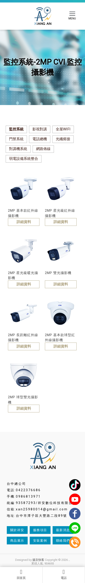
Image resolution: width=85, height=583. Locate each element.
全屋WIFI (63, 129)
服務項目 (40, 530)
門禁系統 (16, 139)
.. (69, 560)
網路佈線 (43, 149)
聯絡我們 (63, 540)
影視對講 (39, 129)
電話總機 (39, 139)
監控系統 (16, 129)
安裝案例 (40, 540)
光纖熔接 (63, 139)
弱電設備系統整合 (23, 158)
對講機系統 (18, 149)
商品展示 (17, 540)
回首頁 (21, 574)
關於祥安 (17, 530)
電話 (64, 574)
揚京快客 (38, 560)
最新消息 (63, 530)
